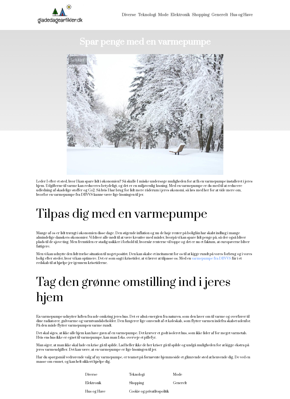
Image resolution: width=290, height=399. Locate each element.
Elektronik (180, 15)
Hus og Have (241, 15)
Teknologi (147, 15)
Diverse (129, 15)
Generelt (219, 15)
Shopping (200, 15)
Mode (163, 15)
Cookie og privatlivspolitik (149, 391)
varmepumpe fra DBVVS (211, 258)
